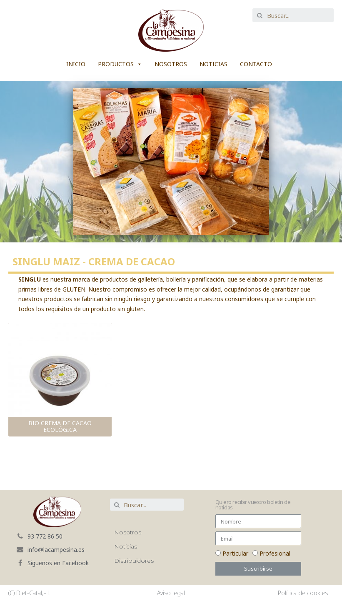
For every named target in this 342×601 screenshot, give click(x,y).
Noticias (213, 64)
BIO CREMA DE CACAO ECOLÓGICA (60, 426)
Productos (116, 64)
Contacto (256, 64)
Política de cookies (303, 593)
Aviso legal (171, 593)
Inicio (75, 64)
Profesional (275, 553)
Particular (235, 553)
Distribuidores (133, 560)
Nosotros (171, 64)
